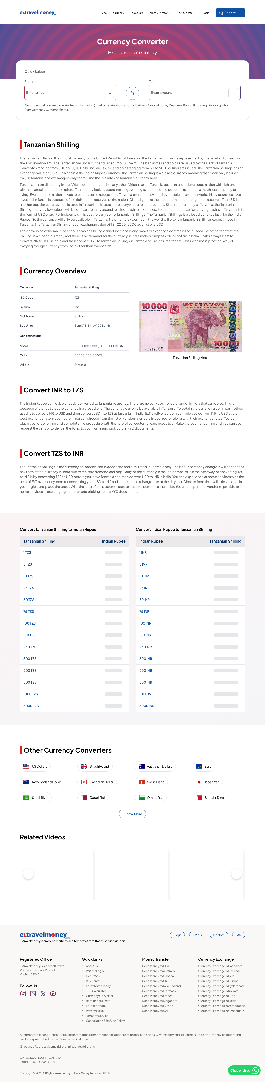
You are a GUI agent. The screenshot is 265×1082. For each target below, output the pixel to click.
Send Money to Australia (158, 971)
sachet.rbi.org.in (83, 1046)
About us (92, 966)
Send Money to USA (155, 966)
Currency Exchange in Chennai (219, 971)
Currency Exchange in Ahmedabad (221, 1005)
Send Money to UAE (155, 1010)
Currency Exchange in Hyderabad (221, 986)
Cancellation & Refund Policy (105, 1020)
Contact (218, 935)
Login (206, 12)
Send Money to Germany (159, 991)
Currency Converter (99, 996)
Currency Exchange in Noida (217, 1001)
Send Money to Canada (158, 976)
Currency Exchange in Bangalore (220, 966)
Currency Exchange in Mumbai (218, 981)
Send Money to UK (154, 981)
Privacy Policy (95, 1010)
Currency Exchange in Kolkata (218, 991)
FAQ (239, 935)
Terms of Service (97, 1015)
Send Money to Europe (157, 1005)
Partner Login (95, 971)
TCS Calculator (96, 991)
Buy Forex (93, 981)
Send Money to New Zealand (161, 986)
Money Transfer (160, 12)
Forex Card (136, 12)
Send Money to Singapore (159, 1001)
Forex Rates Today (98, 986)
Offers (197, 935)
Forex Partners (96, 1005)
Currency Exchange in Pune (216, 996)
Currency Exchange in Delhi (216, 976)
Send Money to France (157, 996)
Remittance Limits (98, 1001)
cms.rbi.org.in (60, 1046)
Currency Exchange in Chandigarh (221, 1010)
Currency (118, 12)
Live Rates (93, 976)
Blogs (177, 935)
